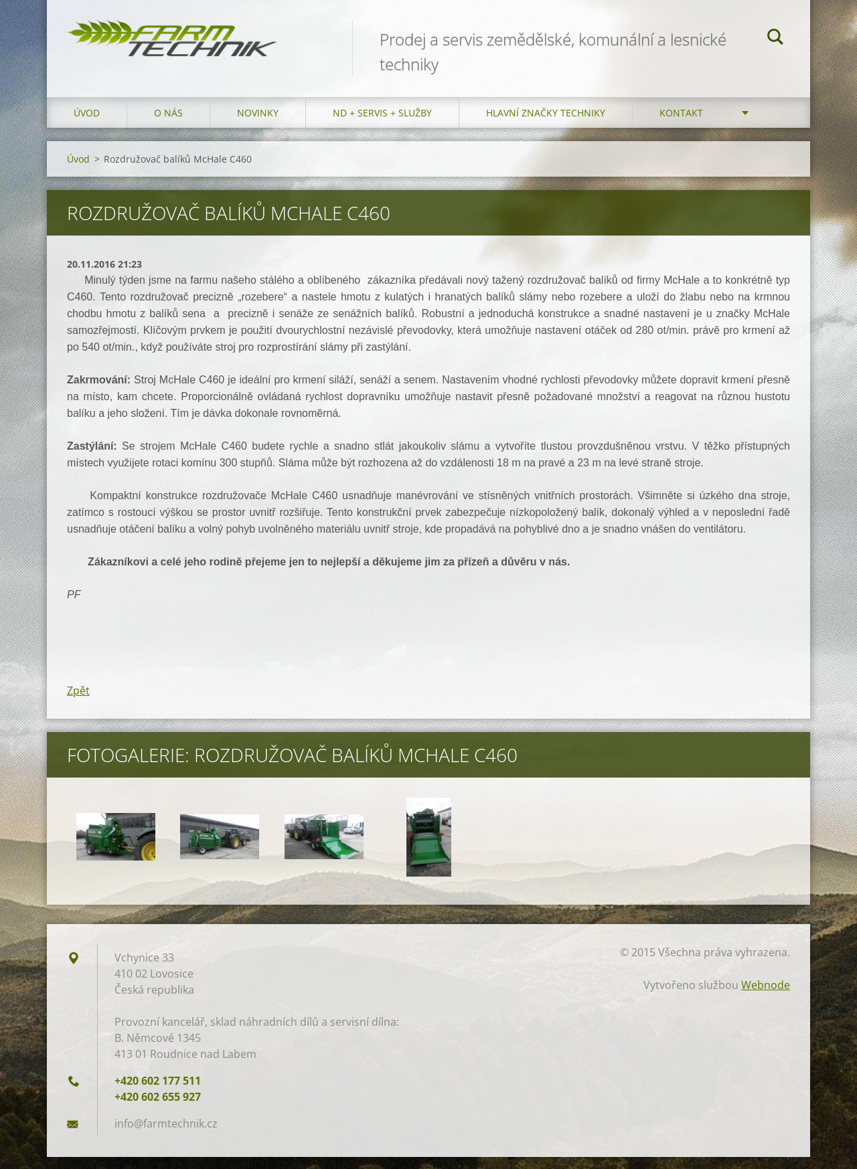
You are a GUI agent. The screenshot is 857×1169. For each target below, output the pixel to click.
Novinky (258, 124)
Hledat (775, 39)
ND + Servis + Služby (382, 124)
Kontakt (681, 124)
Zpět (78, 702)
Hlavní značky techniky (545, 124)
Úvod (87, 124)
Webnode (765, 997)
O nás (168, 124)
